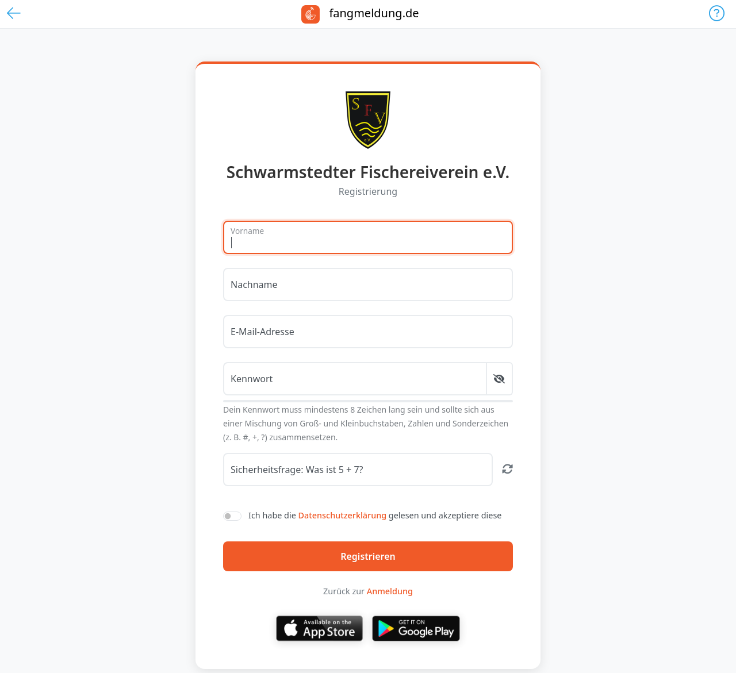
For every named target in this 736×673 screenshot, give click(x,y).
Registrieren (368, 556)
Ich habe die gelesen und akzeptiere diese (374, 515)
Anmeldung (390, 591)
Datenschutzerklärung (342, 515)
